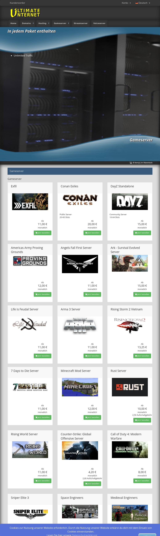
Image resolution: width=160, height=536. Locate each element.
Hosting (43, 23)
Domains (26, 23)
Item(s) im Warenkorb (142, 163)
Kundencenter (17, 3)
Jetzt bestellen (42, 232)
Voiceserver (99, 23)
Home (13, 23)
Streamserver (81, 23)
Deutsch (142, 3)
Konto (126, 3)
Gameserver (60, 23)
